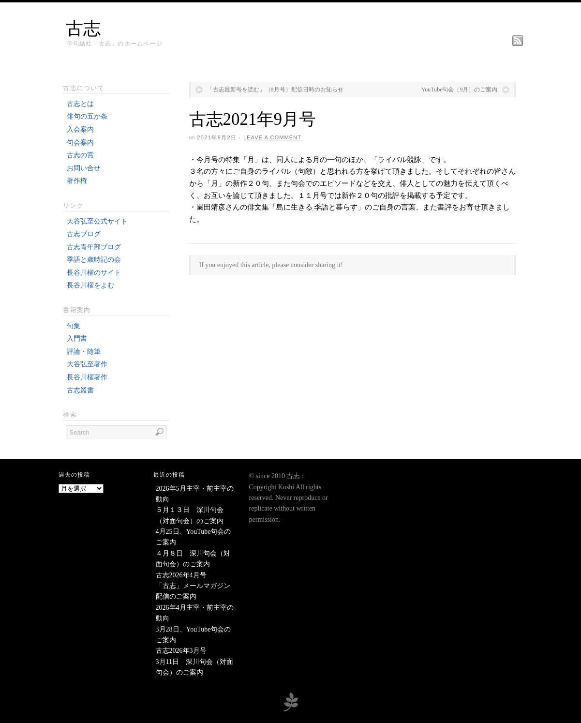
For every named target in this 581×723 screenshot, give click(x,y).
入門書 (77, 338)
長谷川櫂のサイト (94, 272)
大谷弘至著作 (87, 364)
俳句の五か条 (87, 116)
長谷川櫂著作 (87, 377)
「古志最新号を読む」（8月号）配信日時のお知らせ (275, 89)
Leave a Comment (272, 137)
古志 (83, 28)
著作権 (77, 180)
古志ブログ (84, 234)
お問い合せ (84, 168)
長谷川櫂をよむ (90, 285)
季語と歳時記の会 (94, 259)
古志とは (80, 103)
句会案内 (80, 142)
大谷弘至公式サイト (97, 221)
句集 (73, 326)
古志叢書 (80, 390)
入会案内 (80, 129)
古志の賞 (80, 155)
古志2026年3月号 (181, 650)
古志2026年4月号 (181, 575)
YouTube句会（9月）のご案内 (459, 89)
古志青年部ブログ (94, 247)
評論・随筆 (84, 351)
